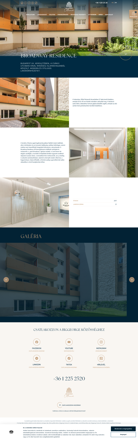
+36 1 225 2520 (69, 378)
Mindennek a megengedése (123, 422)
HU (112, 2)
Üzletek (52, 14)
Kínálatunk (30, 14)
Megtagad (123, 428)
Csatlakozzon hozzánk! (71, 405)
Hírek (101, 14)
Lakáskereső (42, 14)
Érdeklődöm (133, 14)
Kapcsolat (109, 14)
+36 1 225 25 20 (101, 2)
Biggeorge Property (78, 14)
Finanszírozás (63, 14)
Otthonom (92, 14)
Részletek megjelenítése (30, 435)
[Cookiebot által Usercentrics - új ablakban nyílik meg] (11, 435)
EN (116, 2)
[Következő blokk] (126, 54)
